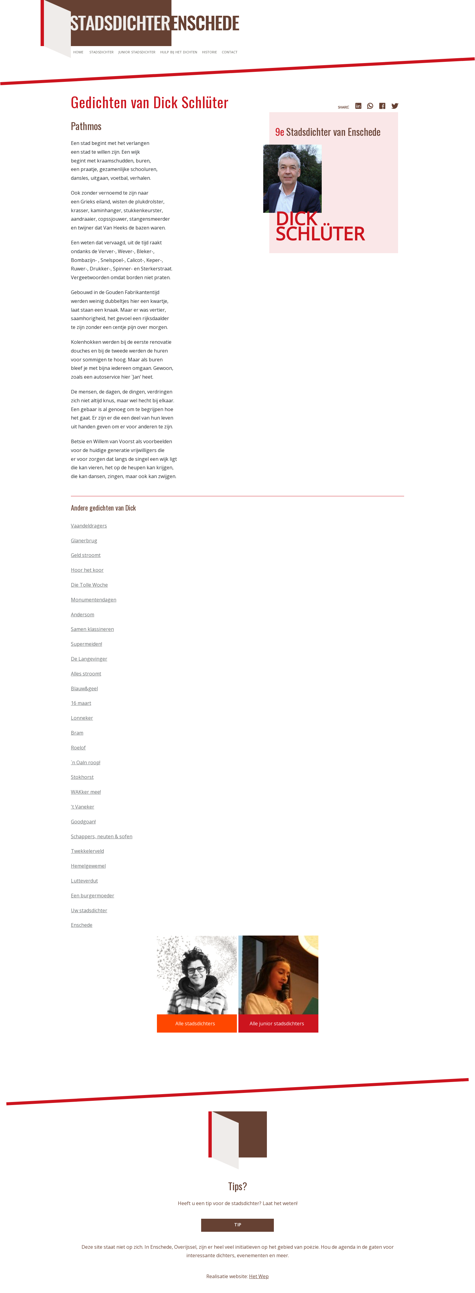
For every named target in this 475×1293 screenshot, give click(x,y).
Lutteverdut (84, 880)
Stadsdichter (101, 51)
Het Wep (259, 1276)
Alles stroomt (86, 673)
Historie (209, 51)
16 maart (81, 703)
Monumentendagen (93, 599)
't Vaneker (82, 806)
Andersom (82, 614)
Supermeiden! (86, 644)
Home (78, 51)
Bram (77, 732)
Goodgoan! (83, 821)
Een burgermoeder (92, 895)
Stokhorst (82, 777)
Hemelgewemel (88, 866)
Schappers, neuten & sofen (101, 836)
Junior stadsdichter (136, 51)
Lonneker (82, 718)
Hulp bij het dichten (178, 51)
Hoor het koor (87, 570)
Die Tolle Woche (89, 584)
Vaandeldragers (89, 525)
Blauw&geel (84, 688)
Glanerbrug (84, 540)
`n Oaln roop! (85, 762)
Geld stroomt (86, 555)
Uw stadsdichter (89, 910)
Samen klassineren (92, 629)
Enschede (81, 925)
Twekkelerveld (87, 851)
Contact (230, 51)
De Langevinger (89, 658)
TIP (237, 1225)
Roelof (78, 747)
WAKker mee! (86, 792)
